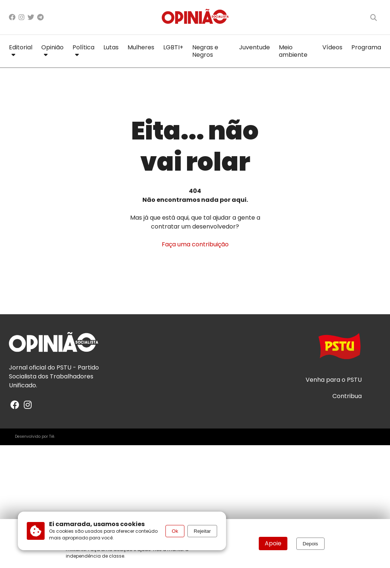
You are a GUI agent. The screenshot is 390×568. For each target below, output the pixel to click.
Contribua (347, 396)
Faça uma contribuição (195, 244)
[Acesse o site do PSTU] (339, 349)
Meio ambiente (293, 51)
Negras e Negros (205, 51)
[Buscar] (373, 17)
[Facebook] (12, 17)
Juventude (254, 47)
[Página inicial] (195, 17)
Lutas (111, 47)
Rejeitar (202, 531)
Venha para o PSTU (334, 380)
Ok (175, 531)
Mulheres (141, 47)
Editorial (20, 49)
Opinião (52, 49)
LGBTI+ (173, 47)
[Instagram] (22, 17)
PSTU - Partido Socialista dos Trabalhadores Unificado (54, 376)
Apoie (273, 543)
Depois (310, 543)
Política (83, 49)
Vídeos (332, 47)
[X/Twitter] (31, 17)
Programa (366, 47)
